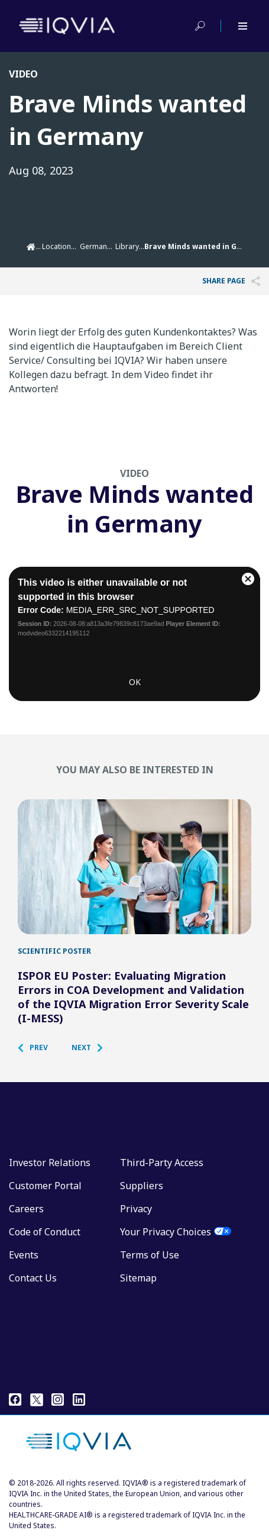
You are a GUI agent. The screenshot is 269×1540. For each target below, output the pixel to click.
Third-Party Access (161, 1162)
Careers (26, 1208)
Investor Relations (49, 1162)
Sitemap (138, 1277)
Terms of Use (149, 1254)
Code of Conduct (44, 1231)
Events (23, 1254)
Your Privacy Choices (165, 1231)
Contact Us (33, 1277)
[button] (39, 1048)
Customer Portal (45, 1185)
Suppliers (141, 1185)
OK (135, 686)
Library (127, 246)
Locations (58, 246)
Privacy (136, 1208)
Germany (95, 246)
